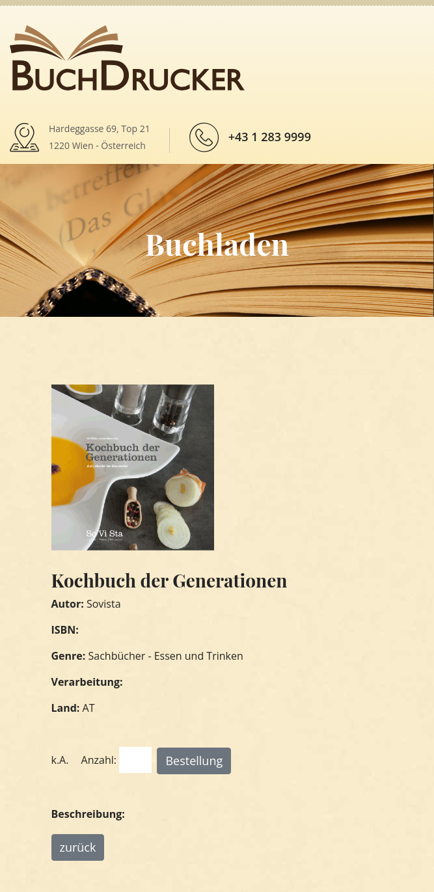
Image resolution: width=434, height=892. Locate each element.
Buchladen (217, 243)
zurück (78, 847)
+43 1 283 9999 (269, 136)
